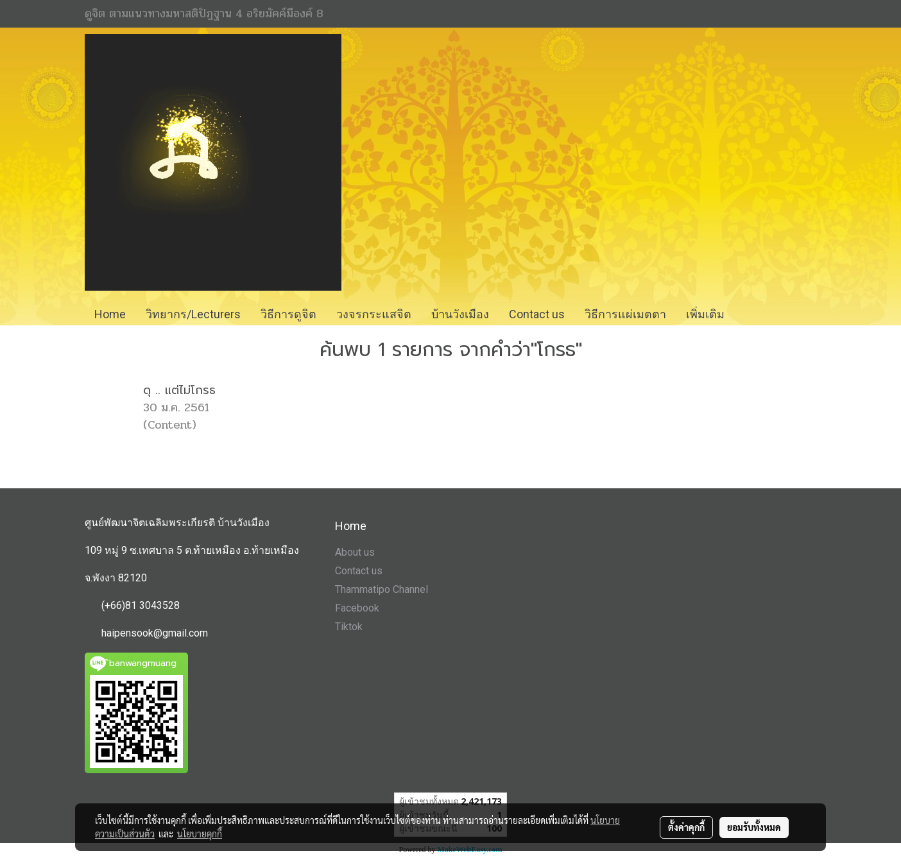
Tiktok (349, 627)
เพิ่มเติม (705, 314)
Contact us (537, 314)
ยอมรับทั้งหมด (754, 827)
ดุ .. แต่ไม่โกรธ (179, 390)
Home (110, 314)
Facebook (357, 608)
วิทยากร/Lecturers (193, 314)
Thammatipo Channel (381, 589)
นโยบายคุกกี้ (199, 833)
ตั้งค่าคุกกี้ (686, 827)
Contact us (358, 571)
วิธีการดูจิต (288, 314)
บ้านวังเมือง (460, 314)
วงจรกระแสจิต (373, 314)
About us (355, 552)
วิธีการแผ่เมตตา (625, 314)
